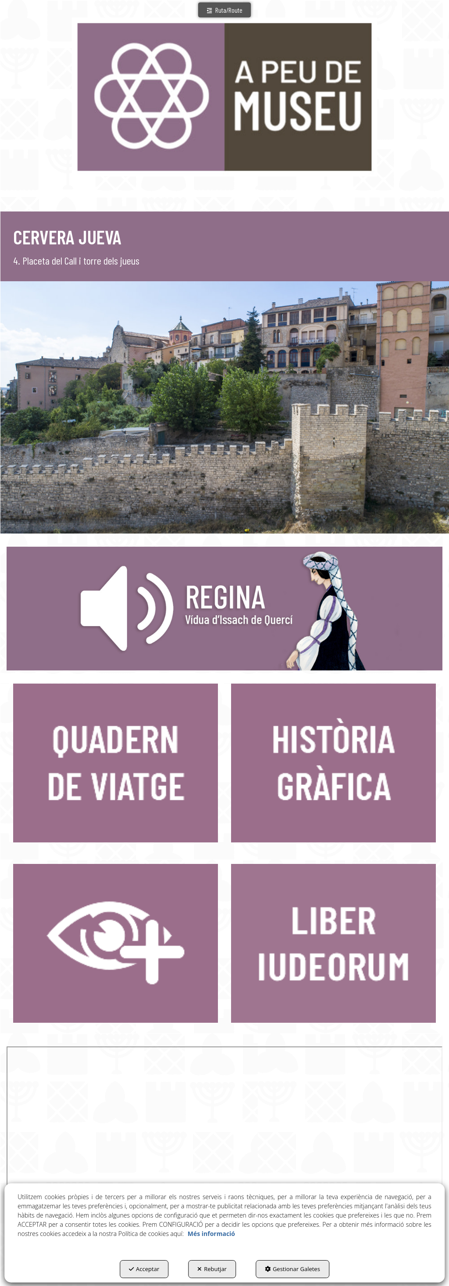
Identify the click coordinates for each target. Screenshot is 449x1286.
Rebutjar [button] (212, 1269)
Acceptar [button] (144, 1269)
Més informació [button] (211, 1233)
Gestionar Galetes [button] (292, 1269)
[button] (224, 10)
